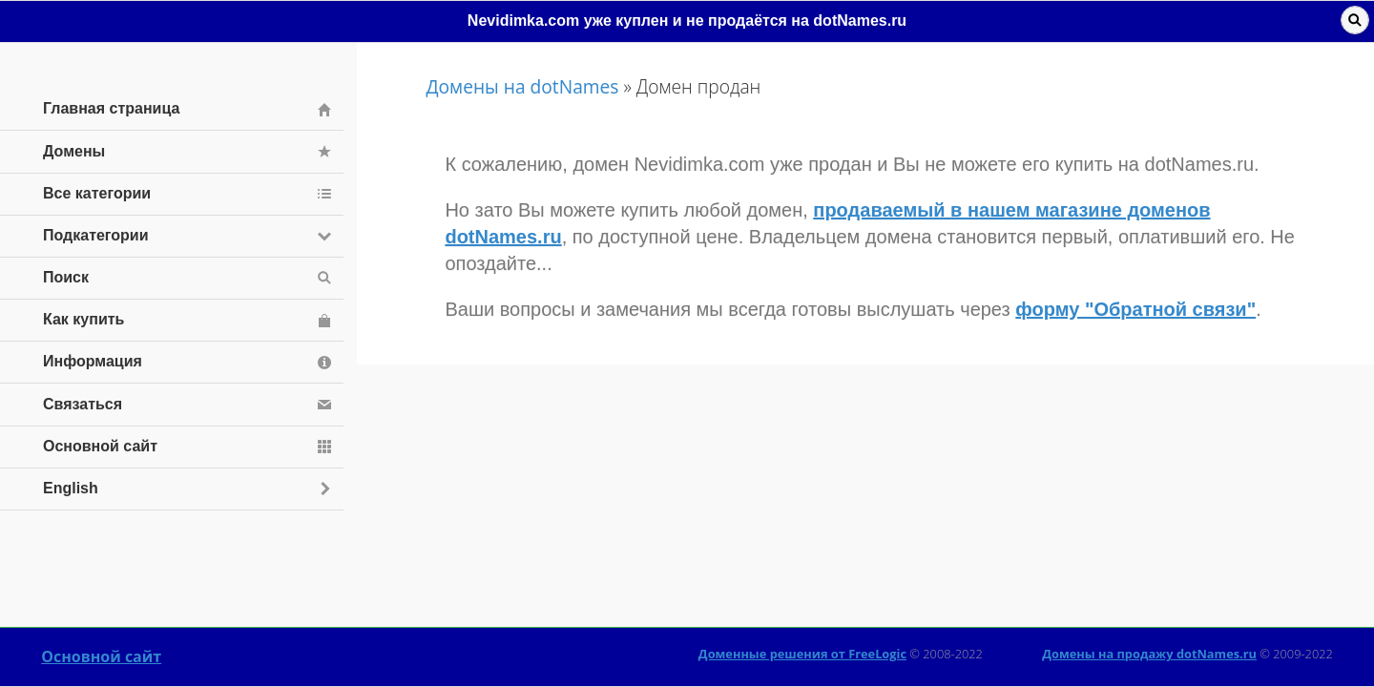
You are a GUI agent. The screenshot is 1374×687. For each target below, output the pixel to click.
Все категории (97, 193)
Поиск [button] (1355, 20)
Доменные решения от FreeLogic (802, 653)
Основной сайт (101, 656)
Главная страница (111, 108)
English (70, 488)
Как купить (83, 319)
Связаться (82, 404)
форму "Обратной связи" (1135, 309)
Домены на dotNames (522, 86)
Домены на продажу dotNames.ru (1149, 653)
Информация (92, 361)
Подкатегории (96, 235)
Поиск (66, 277)
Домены (74, 151)
